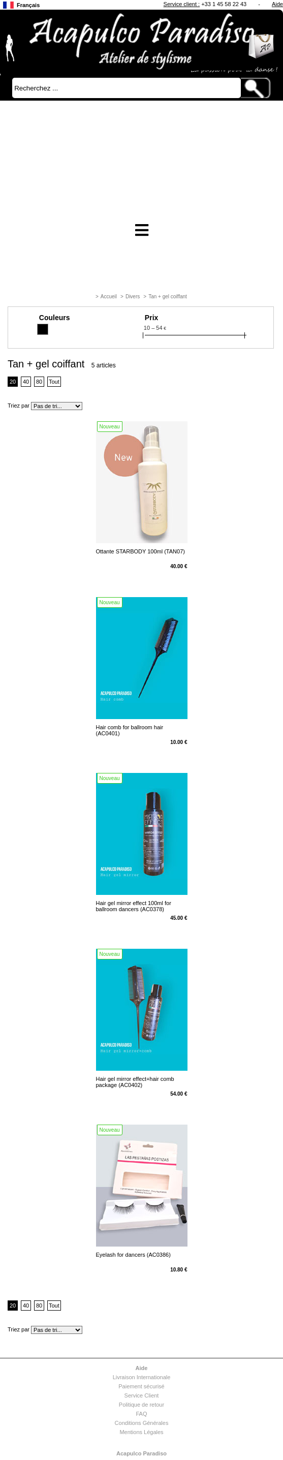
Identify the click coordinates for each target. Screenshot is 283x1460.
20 (13, 382)
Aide (277, 4)
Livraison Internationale (142, 1377)
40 (26, 382)
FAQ (141, 1414)
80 (39, 382)
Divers (132, 296)
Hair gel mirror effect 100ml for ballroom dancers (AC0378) (133, 906)
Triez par (18, 405)
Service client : (182, 4)
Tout (54, 382)
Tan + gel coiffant (167, 296)
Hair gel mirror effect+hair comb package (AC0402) (135, 1082)
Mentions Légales (141, 1432)
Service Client (141, 1395)
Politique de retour (141, 1405)
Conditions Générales (142, 1423)
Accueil (109, 296)
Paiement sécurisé (141, 1386)
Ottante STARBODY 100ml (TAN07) (140, 551)
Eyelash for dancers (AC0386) (133, 1255)
